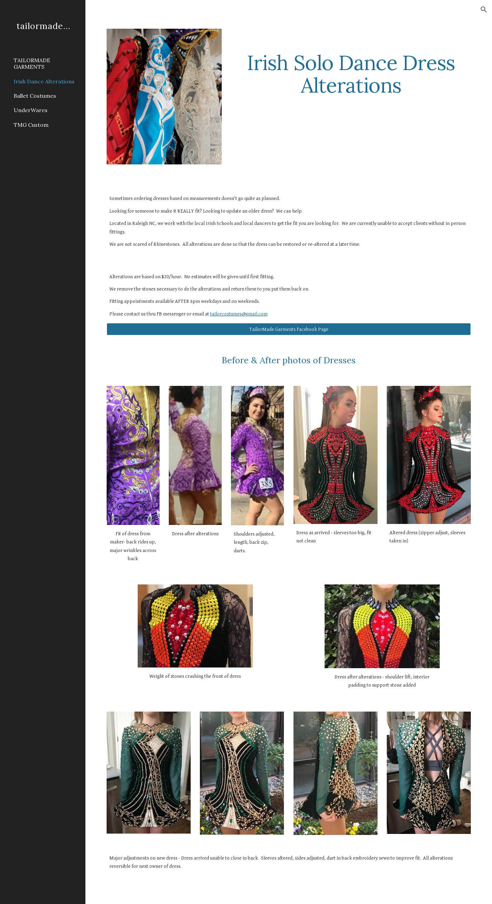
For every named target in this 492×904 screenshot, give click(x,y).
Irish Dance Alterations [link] (44, 81)
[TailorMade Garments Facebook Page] (289, 329)
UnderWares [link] (30, 110)
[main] (351, 64)
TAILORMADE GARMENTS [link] (32, 63)
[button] (484, 9)
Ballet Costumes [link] (35, 95)
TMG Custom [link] (31, 124)
